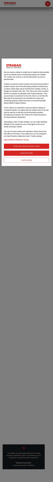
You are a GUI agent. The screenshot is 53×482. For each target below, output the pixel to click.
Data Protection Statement (13, 139)
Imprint (26, 139)
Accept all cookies (26, 153)
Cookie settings (26, 160)
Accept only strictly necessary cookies (26, 146)
